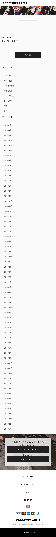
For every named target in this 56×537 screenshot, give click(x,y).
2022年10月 (8, 312)
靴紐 (5, 111)
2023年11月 (8, 262)
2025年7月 (8, 166)
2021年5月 (8, 399)
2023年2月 (8, 302)
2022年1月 (8, 358)
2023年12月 (8, 257)
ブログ (6, 106)
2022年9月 (8, 318)
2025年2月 (8, 186)
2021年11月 (8, 368)
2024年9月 (8, 211)
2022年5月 (8, 338)
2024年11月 (8, 201)
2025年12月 (8, 140)
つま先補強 (8, 91)
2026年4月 (8, 130)
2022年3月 (8, 348)
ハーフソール (9, 96)
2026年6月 (8, 125)
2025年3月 (8, 181)
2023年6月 (8, 287)
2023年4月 (8, 292)
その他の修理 (9, 86)
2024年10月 (8, 206)
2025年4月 (8, 176)
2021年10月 (8, 373)
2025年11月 (8, 145)
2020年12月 (8, 419)
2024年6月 (8, 226)
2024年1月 (8, 252)
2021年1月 (8, 414)
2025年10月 (8, 150)
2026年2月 (8, 135)
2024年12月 (8, 196)
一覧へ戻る (28, 55)
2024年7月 (8, 221)
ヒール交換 (8, 101)
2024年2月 (8, 247)
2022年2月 (8, 353)
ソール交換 (8, 81)
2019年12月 (8, 424)
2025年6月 (8, 171)
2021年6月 (8, 393)
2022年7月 (8, 328)
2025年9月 (8, 155)
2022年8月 (8, 323)
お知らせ (7, 76)
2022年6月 (8, 333)
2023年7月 (8, 282)
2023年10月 (8, 267)
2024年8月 (8, 216)
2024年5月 (8, 231)
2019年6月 (8, 429)
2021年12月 (8, 363)
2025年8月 (8, 161)
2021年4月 (8, 404)
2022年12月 (8, 307)
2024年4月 (8, 237)
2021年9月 (8, 378)
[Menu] (53, 3)
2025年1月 (8, 191)
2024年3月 (8, 242)
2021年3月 (8, 409)
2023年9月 (8, 272)
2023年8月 (8, 277)
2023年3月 (8, 297)
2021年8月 (8, 383)
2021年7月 (8, 388)
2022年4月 (8, 343)
